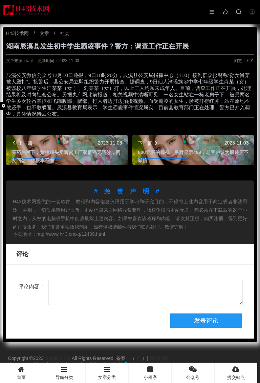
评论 (22, 254)
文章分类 (107, 373)
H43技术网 (18, 33)
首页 (21, 373)
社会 (64, 33)
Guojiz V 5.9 (58, 358)
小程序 (150, 373)
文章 (45, 33)
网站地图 (159, 358)
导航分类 (64, 373)
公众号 (193, 373)
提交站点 (236, 373)
